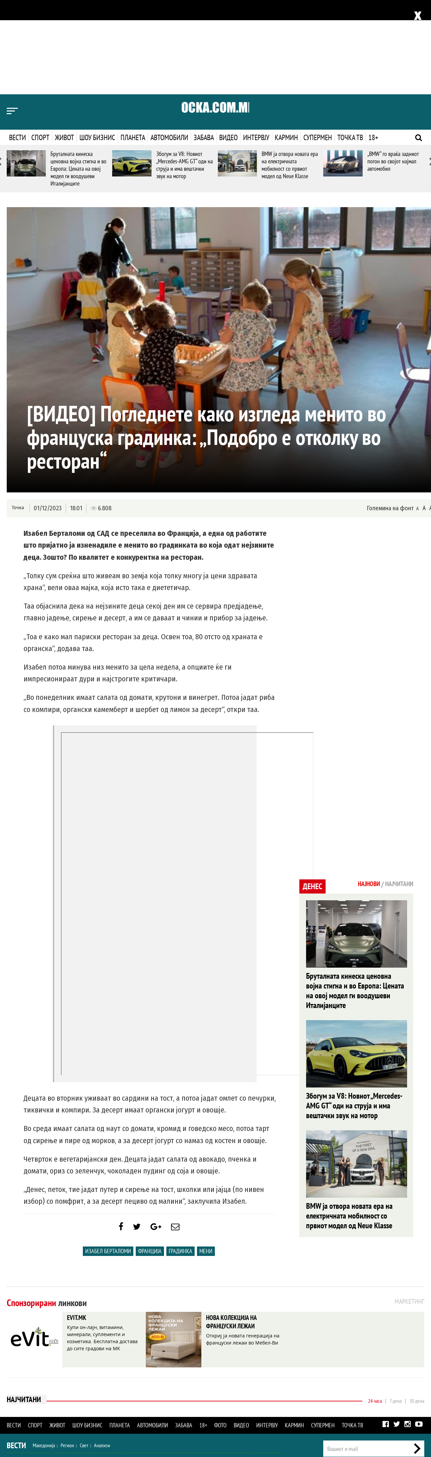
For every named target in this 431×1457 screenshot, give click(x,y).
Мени (205, 1160)
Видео (228, 43)
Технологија (41, 1412)
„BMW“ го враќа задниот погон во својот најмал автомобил (393, 67)
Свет (84, 1354)
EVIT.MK (79, 1227)
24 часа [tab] (375, 1309)
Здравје (42, 1383)
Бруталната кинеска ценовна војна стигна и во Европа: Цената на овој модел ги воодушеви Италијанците (78, 74)
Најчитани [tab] (397, 790)
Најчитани (24, 1309)
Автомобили (169, 43)
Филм (57, 1397)
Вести (17, 43)
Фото (220, 1334)
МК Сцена (123, 1397)
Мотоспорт (123, 1368)
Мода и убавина (70, 1383)
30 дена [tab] (416, 1309)
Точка (18, 413)
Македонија (44, 1354)
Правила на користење (402, 1415)
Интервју (256, 43)
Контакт (417, 1383)
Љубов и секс (104, 1383)
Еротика (114, 1412)
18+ (373, 43)
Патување (131, 1383)
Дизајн (181, 1383)
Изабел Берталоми (108, 1160)
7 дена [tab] (396, 1309)
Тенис (102, 1368)
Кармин (286, 43)
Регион (67, 1354)
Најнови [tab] (362, 790)
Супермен (317, 43)
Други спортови (155, 1368)
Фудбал (40, 1368)
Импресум (367, 1383)
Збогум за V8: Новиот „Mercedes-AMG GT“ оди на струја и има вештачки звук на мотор (184, 71)
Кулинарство (158, 1383)
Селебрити (98, 1397)
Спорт (40, 43)
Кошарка (62, 1368)
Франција (150, 1160)
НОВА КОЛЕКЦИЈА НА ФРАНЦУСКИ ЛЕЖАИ (237, 1232)
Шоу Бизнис (26, 1398)
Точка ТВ (350, 43)
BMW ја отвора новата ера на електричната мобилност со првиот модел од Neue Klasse (290, 71)
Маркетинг (394, 1383)
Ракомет (83, 1368)
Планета (133, 43)
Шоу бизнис (97, 43)
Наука (19, 1412)
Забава (204, 43)
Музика (75, 1397)
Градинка (180, 1160)
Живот (64, 43)
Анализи (102, 1354)
